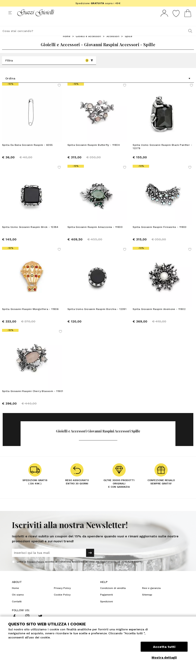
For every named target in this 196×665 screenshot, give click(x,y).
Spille (128, 43)
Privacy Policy (35, 569)
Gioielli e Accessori (88, 43)
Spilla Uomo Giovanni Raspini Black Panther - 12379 (162, 154)
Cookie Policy (62, 602)
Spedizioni (106, 609)
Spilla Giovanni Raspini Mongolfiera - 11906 (30, 316)
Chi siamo (18, 602)
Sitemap (147, 602)
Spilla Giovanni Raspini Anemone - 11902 (159, 316)
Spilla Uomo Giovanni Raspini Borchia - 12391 (96, 316)
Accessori (113, 43)
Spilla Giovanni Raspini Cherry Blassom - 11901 (32, 398)
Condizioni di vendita (113, 595)
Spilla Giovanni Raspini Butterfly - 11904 (93, 152)
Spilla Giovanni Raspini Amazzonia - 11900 (95, 234)
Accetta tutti (164, 648)
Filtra (49, 68)
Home (66, 43)
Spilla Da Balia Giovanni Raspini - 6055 (27, 152)
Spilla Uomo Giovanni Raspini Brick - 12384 (30, 234)
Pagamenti (106, 602)
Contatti (17, 609)
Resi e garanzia (151, 595)
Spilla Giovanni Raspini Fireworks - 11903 (159, 234)
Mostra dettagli (164, 657)
